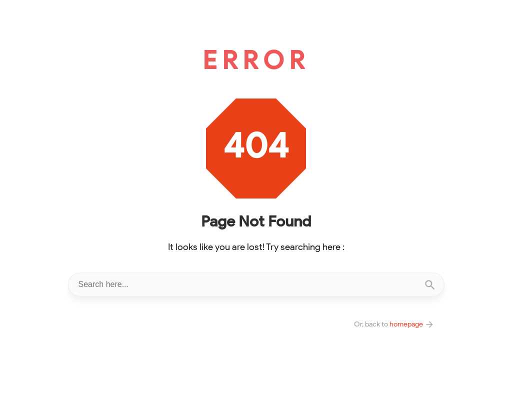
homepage (412, 324)
